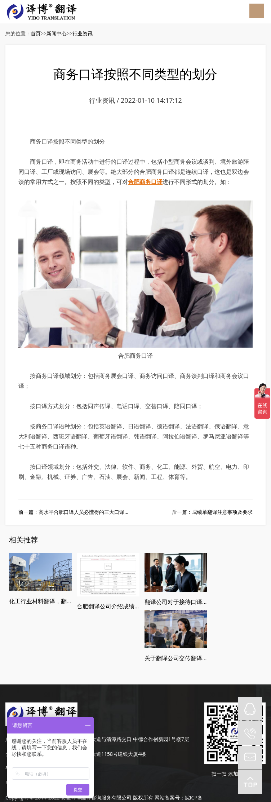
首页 (36, 33)
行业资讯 (82, 33)
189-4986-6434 (38, 716)
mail (250, 758)
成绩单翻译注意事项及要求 (222, 513)
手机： (13, 716)
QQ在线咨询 (250, 709)
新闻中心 (56, 33)
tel (250, 733)
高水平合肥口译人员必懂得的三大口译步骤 (86, 513)
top (250, 782)
